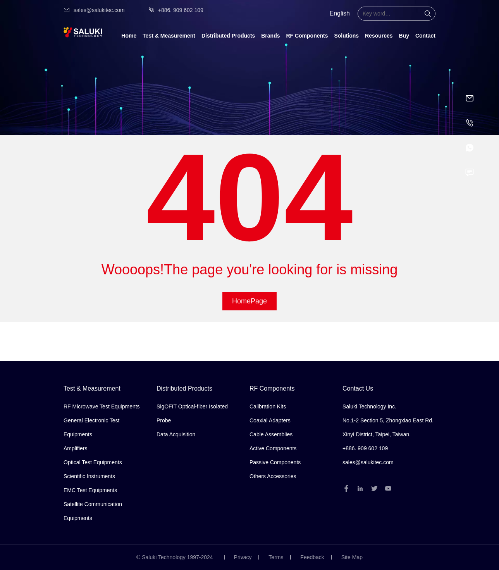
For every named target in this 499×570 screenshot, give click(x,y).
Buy (404, 36)
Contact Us (357, 388)
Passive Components (275, 462)
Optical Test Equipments (93, 462)
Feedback (312, 557)
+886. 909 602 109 (175, 10)
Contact (425, 36)
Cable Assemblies (271, 434)
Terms (275, 557)
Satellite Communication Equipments (93, 511)
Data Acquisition (176, 434)
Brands (270, 36)
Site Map (352, 557)
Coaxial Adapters (270, 420)
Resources (379, 36)
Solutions (346, 36)
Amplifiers (75, 448)
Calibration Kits (268, 406)
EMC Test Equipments (90, 490)
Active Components (273, 448)
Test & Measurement (169, 36)
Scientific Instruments (89, 476)
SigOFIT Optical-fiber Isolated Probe (192, 413)
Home (128, 36)
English (340, 13)
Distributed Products (228, 36)
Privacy (243, 557)
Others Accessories (273, 476)
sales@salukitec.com (94, 10)
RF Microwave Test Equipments (102, 406)
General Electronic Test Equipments (91, 427)
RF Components (307, 36)
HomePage (249, 301)
